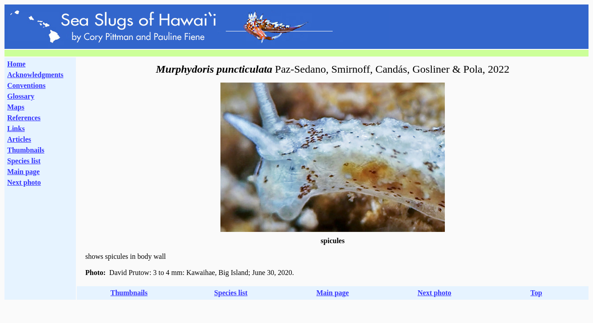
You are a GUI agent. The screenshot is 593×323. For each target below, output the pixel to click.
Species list (23, 161)
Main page (23, 171)
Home (16, 64)
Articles (19, 139)
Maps (15, 107)
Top (536, 293)
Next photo (434, 293)
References (23, 118)
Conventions (26, 85)
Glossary (20, 96)
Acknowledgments (35, 75)
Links (16, 128)
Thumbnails (25, 150)
